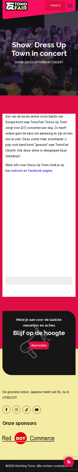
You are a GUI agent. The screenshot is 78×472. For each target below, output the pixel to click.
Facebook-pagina (40, 171)
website (17, 171)
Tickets (55, 5)
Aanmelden (39, 345)
